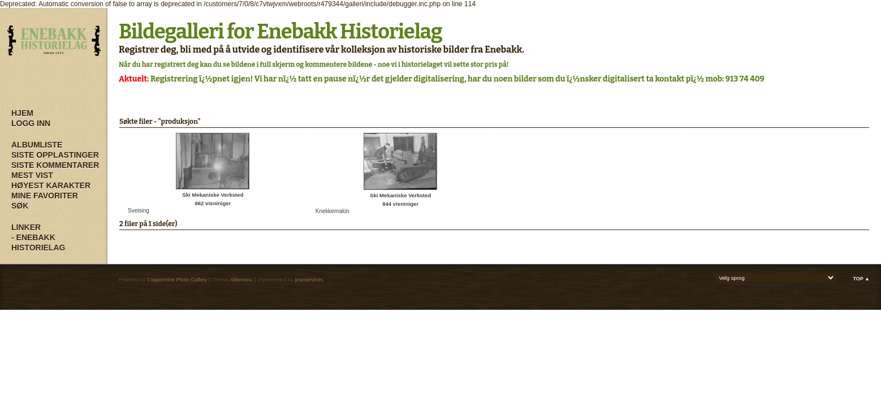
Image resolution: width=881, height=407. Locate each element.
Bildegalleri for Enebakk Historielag (280, 31)
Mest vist (32, 175)
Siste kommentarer (55, 165)
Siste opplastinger (55, 154)
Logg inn (30, 123)
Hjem (22, 113)
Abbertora (241, 280)
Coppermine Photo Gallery (177, 280)
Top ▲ (861, 279)
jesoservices (309, 280)
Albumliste (36, 144)
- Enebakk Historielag (38, 242)
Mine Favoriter (44, 195)
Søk (19, 205)
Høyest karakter (50, 185)
